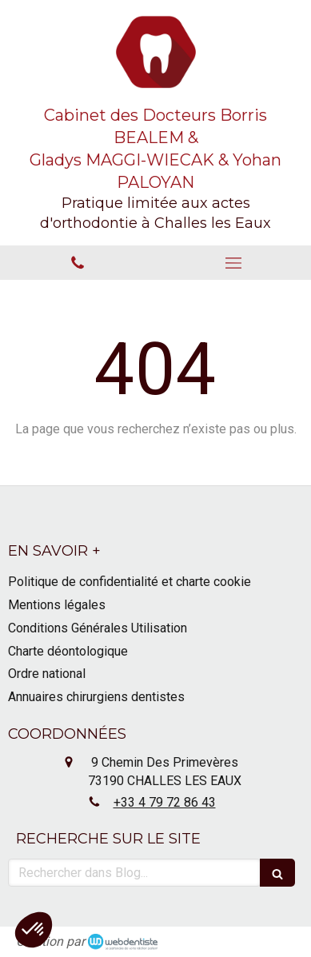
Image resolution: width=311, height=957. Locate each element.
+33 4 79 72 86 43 (165, 802)
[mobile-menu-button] (234, 263)
